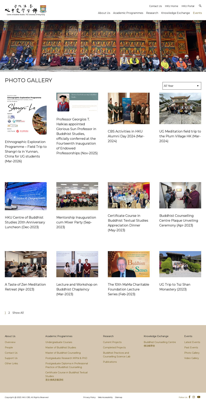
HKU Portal (188, 6)
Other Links (11, 363)
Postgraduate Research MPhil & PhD (66, 358)
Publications (110, 361)
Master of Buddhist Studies (60, 347)
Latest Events (192, 342)
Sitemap (118, 397)
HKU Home (171, 6)
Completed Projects (114, 347)
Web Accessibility (105, 397)
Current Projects (112, 342)
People (9, 347)
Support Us (11, 358)
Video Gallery (191, 358)
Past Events (191, 347)
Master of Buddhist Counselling (63, 352)
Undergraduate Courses (58, 342)
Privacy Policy (89, 397)
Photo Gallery (192, 352)
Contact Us (155, 6)
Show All (18, 312)
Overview (10, 342)
